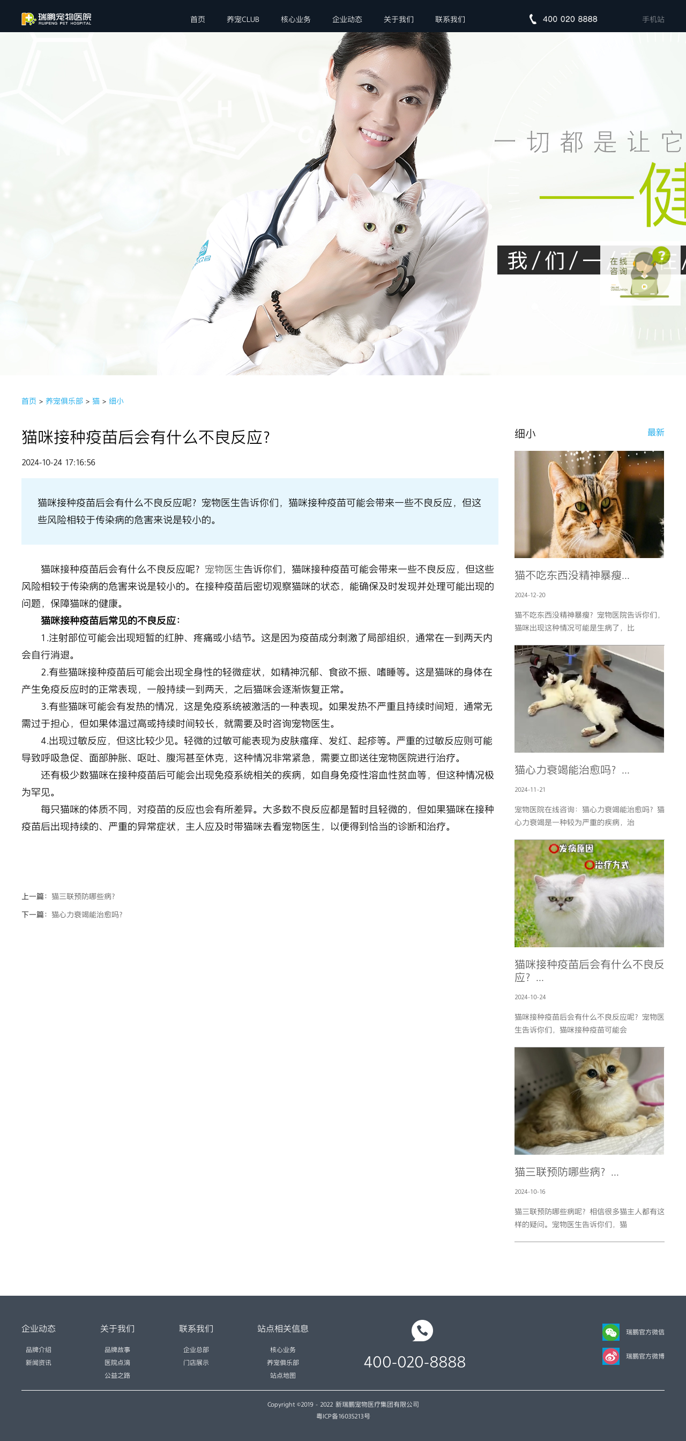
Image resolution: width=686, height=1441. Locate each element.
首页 (197, 19)
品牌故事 (117, 1350)
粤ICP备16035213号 (343, 1416)
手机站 (653, 19)
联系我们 (450, 19)
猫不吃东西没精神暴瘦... (572, 575)
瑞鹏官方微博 (633, 1356)
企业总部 (196, 1350)
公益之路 (117, 1375)
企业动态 (347, 19)
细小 (116, 401)
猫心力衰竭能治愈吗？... (572, 769)
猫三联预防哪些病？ (85, 896)
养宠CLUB (243, 19)
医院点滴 (117, 1363)
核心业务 (296, 19)
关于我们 (399, 19)
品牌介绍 (38, 1350)
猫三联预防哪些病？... (566, 1172)
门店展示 (196, 1363)
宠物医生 (224, 569)
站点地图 (283, 1375)
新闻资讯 (38, 1363)
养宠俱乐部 (64, 401)
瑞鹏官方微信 (633, 1332)
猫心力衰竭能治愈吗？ (88, 914)
